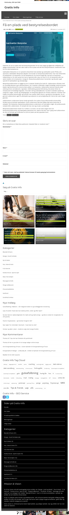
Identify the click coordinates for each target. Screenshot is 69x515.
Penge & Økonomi (9, 237)
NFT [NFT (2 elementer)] (50, 378)
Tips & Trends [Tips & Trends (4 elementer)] (17, 388)
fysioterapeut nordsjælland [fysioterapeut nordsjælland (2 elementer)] (57, 368)
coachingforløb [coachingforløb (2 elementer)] (40, 364)
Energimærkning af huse (40, 346)
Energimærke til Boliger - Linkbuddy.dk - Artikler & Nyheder (21, 351)
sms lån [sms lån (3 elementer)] (6, 388)
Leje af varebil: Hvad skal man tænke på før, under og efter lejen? (49, 197)
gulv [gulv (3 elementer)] (18, 373)
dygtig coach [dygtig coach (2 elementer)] (48, 364)
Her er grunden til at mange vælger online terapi (24, 342)
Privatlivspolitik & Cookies (11, 415)
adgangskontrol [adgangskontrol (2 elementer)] (12, 364)
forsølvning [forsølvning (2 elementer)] (47, 368)
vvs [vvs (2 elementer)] (45, 388)
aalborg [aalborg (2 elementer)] (5, 364)
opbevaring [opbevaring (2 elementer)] (14, 383)
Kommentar (7, 127)
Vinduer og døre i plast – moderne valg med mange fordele (21, 329)
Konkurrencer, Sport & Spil (11, 272)
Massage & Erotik (8, 281)
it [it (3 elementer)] (53, 373)
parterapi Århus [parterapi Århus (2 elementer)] (30, 383)
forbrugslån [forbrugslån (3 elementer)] (38, 368)
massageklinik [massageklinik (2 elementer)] (44, 378)
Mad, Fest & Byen (8, 277)
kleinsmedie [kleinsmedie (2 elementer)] (6, 378)
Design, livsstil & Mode (10, 256)
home (4, 20)
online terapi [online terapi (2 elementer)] (7, 383)
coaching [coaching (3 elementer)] (32, 364)
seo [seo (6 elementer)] (63, 382)
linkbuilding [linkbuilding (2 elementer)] (19, 378)
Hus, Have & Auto (8, 221)
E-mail (5, 156)
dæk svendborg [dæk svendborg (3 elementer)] (9, 368)
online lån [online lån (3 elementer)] (61, 378)
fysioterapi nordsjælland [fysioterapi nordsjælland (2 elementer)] (9, 373)
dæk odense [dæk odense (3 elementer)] (57, 364)
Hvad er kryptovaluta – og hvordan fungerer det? (17, 321)
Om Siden (16, 17)
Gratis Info (12, 7)
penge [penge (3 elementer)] (38, 383)
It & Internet (8, 235)
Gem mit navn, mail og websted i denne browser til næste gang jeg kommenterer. (29, 172)
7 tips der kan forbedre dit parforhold (20, 338)
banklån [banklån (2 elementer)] (20, 364)
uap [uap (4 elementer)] (27, 388)
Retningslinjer (27, 17)
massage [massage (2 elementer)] (37, 378)
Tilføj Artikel (39, 17)
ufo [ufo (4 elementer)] (31, 388)
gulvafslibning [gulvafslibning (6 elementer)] (29, 373)
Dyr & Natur (6, 260)
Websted (5, 164)
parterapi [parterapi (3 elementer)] (22, 383)
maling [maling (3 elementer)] (30, 378)
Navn (5, 148)
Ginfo (7, 29)
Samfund (39, 204)
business (9, 115)
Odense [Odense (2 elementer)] (54, 378)
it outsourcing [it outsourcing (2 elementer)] (58, 373)
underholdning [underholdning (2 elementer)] (38, 388)
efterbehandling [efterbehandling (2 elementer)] (20, 368)
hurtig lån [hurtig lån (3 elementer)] (43, 373)
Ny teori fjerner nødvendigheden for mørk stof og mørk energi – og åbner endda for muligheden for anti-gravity (50, 217)
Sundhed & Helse (8, 297)
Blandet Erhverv (10, 20)
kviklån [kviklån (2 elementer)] (12, 378)
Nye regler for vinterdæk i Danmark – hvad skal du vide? (20, 325)
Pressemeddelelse (8, 289)
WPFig (64, 509)
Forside (7, 17)
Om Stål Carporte (14, 355)
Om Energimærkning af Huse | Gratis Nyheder (17, 346)
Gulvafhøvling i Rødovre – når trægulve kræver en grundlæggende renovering (18, 215)
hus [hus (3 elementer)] (49, 373)
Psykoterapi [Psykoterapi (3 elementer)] (54, 383)
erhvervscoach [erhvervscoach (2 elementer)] (29, 368)
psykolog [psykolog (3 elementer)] (45, 383)
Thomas (5, 338)
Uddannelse (15, 115)
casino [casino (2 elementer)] (25, 364)
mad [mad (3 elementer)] (25, 378)
